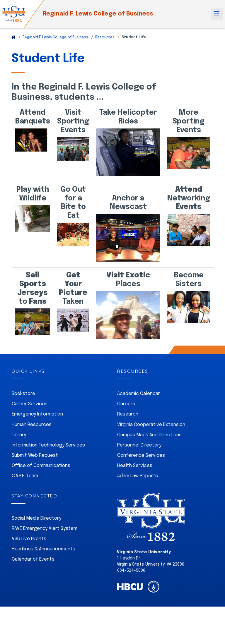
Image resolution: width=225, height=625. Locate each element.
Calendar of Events (33, 559)
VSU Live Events (29, 538)
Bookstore (23, 393)
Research (127, 414)
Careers (126, 403)
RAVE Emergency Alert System (44, 528)
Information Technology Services (48, 445)
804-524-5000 (131, 571)
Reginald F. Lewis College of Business (98, 14)
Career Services (29, 403)
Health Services (134, 465)
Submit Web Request (35, 455)
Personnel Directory (139, 445)
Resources (105, 37)
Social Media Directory (36, 518)
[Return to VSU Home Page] (13, 37)
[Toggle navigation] (217, 14)
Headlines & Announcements (43, 549)
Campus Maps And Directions (149, 434)
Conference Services (141, 455)
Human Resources (32, 424)
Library (19, 434)
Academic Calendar (138, 393)
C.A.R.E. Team (25, 475)
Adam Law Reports (137, 475)
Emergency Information (37, 414)
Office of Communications (41, 465)
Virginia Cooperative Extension (151, 424)
